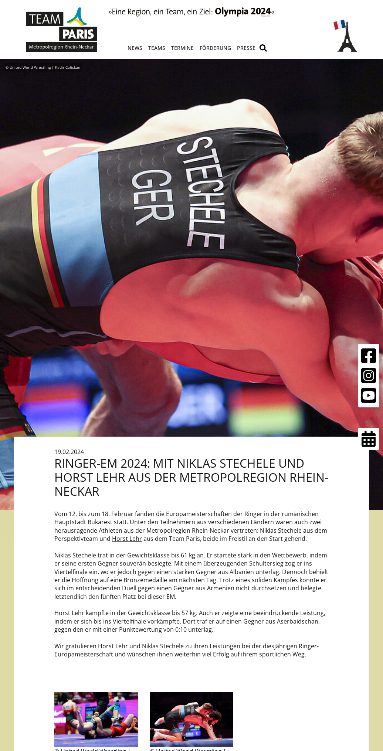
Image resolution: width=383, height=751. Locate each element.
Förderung (215, 47)
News (135, 47)
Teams (156, 47)
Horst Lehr (127, 539)
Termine (182, 47)
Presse (246, 47)
